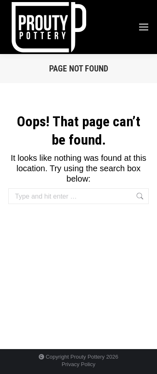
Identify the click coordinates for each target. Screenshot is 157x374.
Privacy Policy (78, 364)
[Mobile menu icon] (144, 27)
